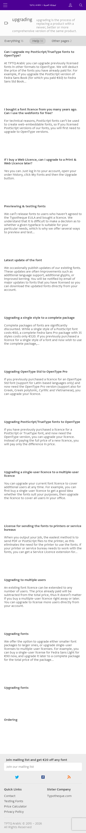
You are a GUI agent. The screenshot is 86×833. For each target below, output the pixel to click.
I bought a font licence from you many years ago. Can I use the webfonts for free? (40, 111)
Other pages (62, 41)
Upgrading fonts (16, 634)
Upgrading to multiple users (25, 580)
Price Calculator (15, 806)
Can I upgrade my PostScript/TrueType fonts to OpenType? (39, 54)
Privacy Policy (14, 812)
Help (37, 41)
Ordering (10, 720)
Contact (9, 796)
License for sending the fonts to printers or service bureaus (42, 528)
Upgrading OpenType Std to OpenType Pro (35, 372)
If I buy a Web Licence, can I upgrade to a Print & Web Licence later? (40, 161)
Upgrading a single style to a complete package (39, 318)
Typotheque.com (59, 796)
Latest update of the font (23, 260)
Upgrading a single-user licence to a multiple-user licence (41, 474)
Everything (14, 41)
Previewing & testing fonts (25, 206)
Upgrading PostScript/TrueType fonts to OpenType (42, 422)
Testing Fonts (13, 801)
